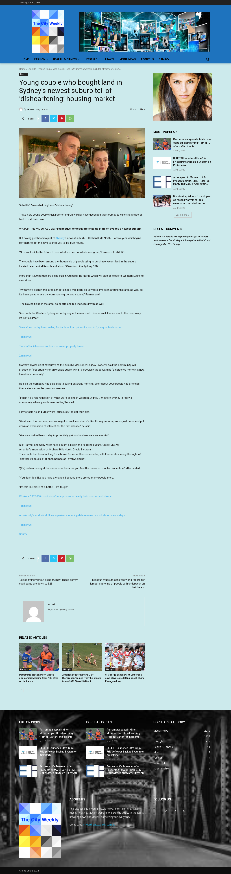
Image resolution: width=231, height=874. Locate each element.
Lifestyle (32, 68)
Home (22, 68)
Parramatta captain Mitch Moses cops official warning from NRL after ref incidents (38, 678)
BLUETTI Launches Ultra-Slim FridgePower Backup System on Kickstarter (192, 162)
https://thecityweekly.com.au (61, 609)
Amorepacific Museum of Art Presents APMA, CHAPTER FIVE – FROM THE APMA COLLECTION (192, 181)
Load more (183, 214)
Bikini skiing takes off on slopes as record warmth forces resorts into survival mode (192, 200)
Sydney (60, 238)
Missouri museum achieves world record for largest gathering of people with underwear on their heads (117, 583)
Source (23, 534)
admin (30, 109)
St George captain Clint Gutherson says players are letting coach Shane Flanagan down (125, 678)
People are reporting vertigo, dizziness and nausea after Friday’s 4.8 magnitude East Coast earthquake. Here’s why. (181, 240)
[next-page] (27, 690)
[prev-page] (21, 690)
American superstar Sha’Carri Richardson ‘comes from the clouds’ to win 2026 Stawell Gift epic (81, 678)
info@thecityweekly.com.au (99, 824)
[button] (207, 59)
